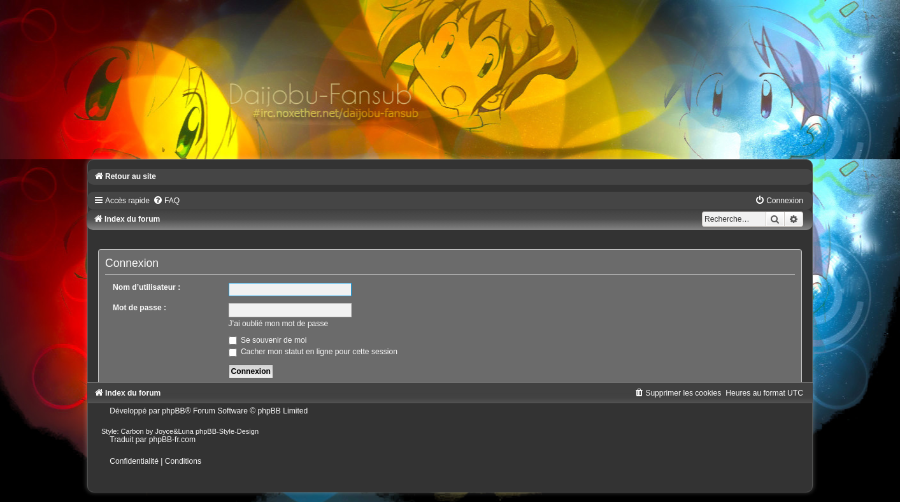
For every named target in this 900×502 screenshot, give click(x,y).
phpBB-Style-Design (227, 431)
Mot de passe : (139, 307)
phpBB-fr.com (172, 439)
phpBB (173, 410)
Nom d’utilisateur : (146, 287)
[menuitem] (166, 200)
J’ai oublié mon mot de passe (279, 323)
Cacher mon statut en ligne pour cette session (313, 351)
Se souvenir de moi (268, 340)
